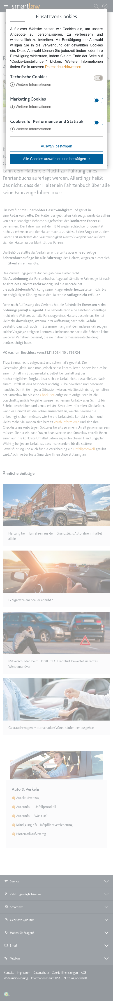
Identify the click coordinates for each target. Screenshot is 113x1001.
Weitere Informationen (30, 84)
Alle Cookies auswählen (56, 159)
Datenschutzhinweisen (63, 67)
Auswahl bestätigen (56, 146)
